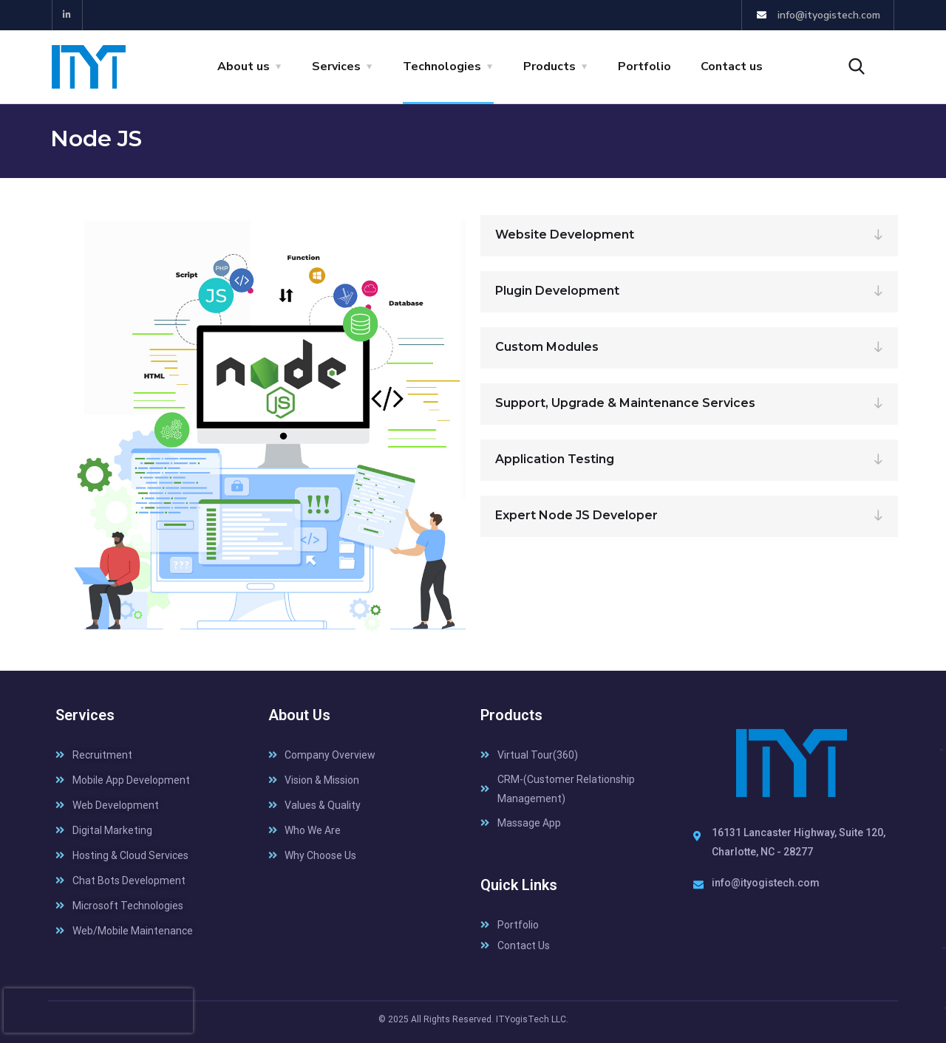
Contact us (732, 66)
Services (336, 66)
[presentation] (98, 1010)
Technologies (442, 66)
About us (243, 66)
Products (549, 66)
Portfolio (644, 66)
